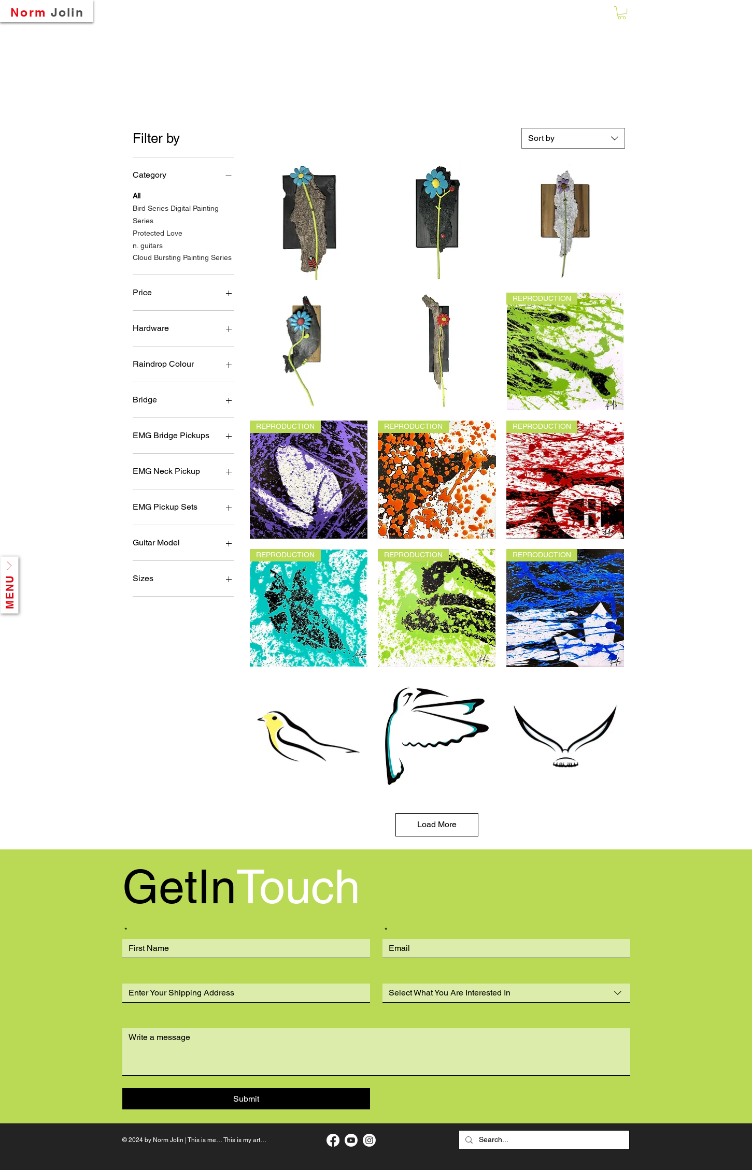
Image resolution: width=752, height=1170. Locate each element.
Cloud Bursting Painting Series (182, 257)
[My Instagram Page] (369, 1140)
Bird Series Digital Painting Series (176, 214)
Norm (28, 12)
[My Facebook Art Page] (333, 1140)
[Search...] (543, 1140)
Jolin (67, 12)
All (136, 195)
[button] (622, 12)
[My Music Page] (351, 1140)
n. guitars (148, 245)
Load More (437, 824)
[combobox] (573, 138)
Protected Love (157, 232)
